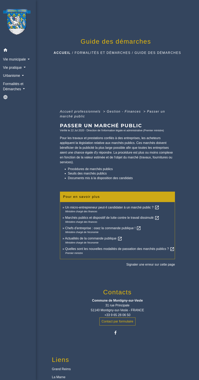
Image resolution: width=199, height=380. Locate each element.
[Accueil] (18, 23)
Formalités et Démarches (103, 52)
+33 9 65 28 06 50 (117, 315)
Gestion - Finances (124, 111)
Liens (60, 359)
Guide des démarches (157, 52)
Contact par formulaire (117, 321)
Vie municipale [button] (15, 59)
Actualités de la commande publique (93, 238)
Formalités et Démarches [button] (13, 86)
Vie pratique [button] (13, 68)
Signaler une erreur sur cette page (150, 264)
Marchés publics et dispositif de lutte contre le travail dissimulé (112, 217)
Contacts (117, 292)
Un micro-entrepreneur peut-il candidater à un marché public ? (112, 207)
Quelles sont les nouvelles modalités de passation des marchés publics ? (120, 249)
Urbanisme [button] (12, 76)
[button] (18, 50)
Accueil (62, 52)
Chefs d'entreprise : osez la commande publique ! (103, 228)
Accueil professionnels (81, 111)
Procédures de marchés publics (90, 169)
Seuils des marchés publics (87, 173)
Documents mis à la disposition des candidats (100, 178)
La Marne (59, 377)
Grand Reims (61, 369)
